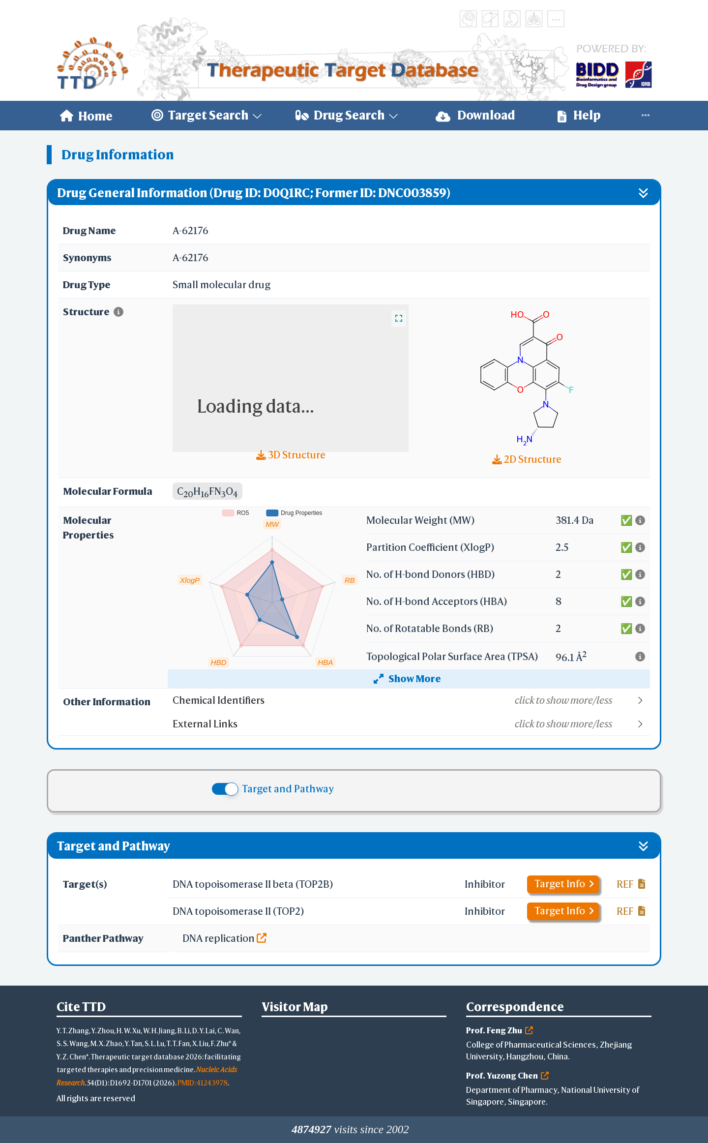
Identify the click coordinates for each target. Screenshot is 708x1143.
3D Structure (290, 454)
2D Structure (526, 459)
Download (475, 115)
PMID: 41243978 (202, 1083)
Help (579, 115)
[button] (411, 700)
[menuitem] (86, 115)
